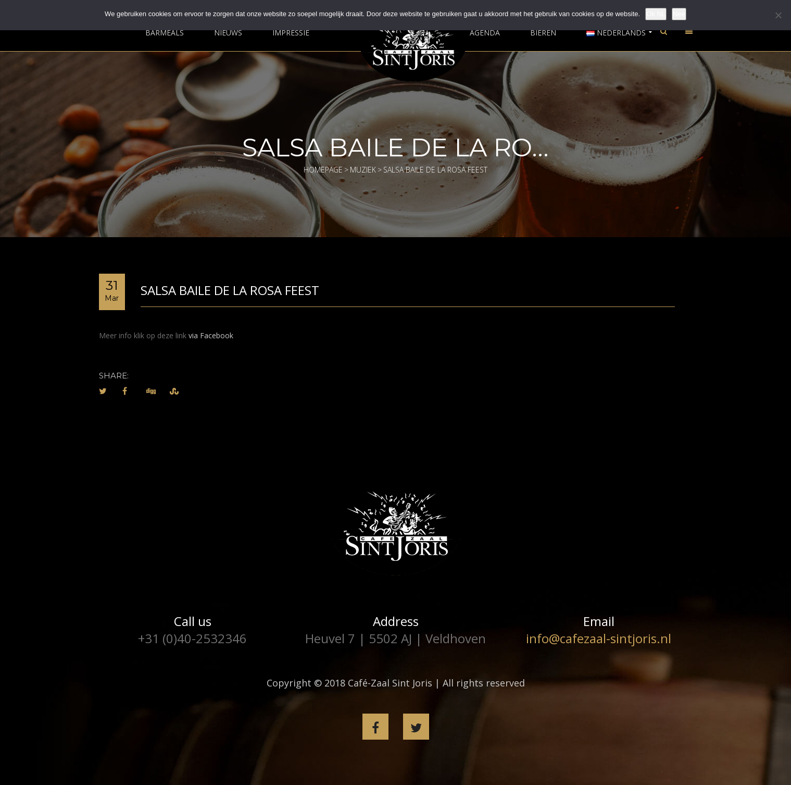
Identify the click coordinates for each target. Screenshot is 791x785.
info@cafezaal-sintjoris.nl (598, 638)
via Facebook (211, 335)
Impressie (290, 32)
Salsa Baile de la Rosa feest (230, 290)
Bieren (543, 32)
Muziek (363, 170)
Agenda (485, 32)
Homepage (323, 170)
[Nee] (778, 15)
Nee (679, 14)
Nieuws (228, 32)
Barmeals (164, 32)
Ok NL (656, 14)
